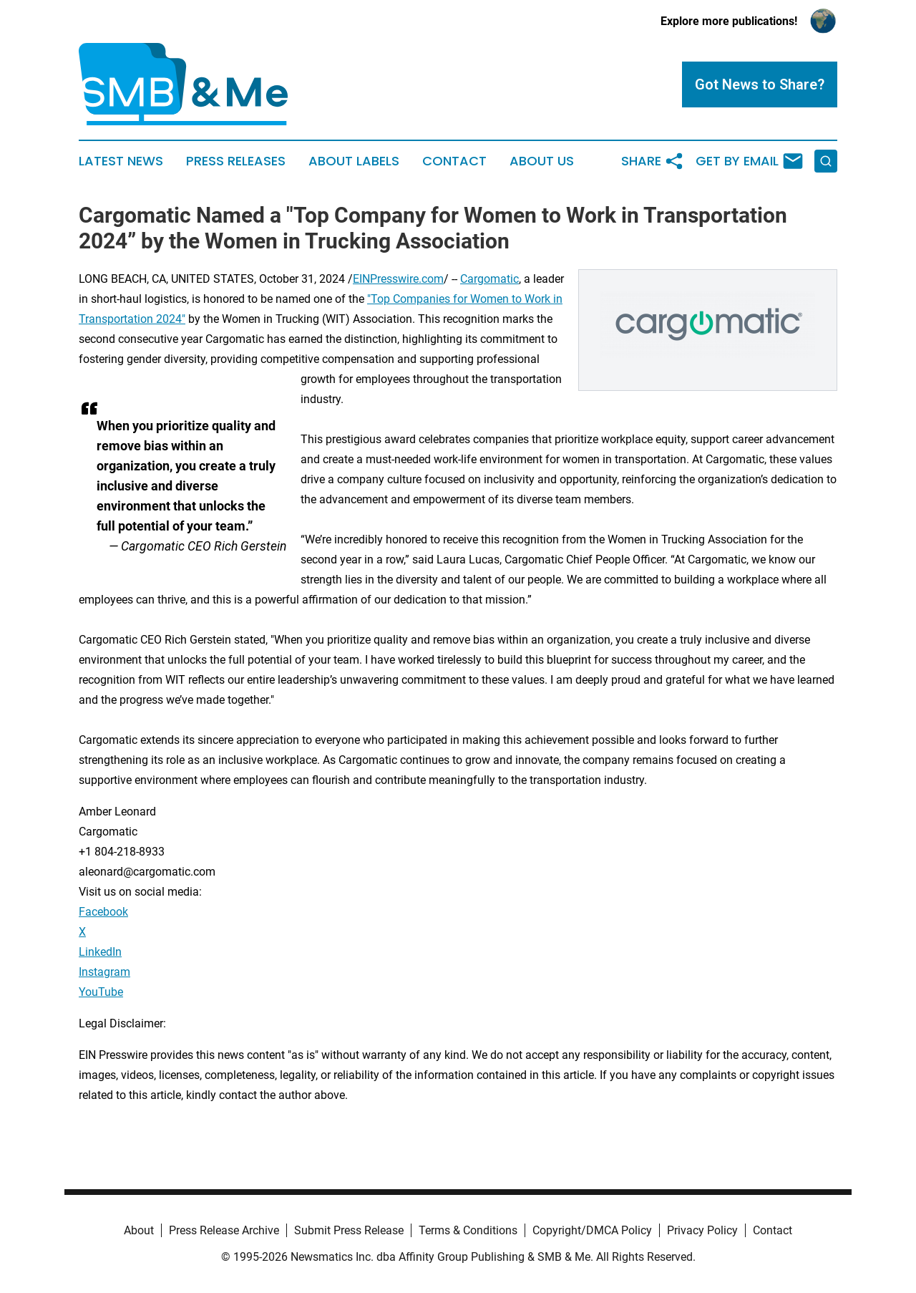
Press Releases (236, 161)
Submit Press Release (349, 1230)
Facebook (103, 912)
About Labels (353, 161)
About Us (542, 161)
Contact (454, 161)
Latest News (121, 161)
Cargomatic (489, 279)
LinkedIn (100, 952)
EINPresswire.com (398, 279)
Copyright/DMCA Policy (592, 1230)
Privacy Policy (702, 1230)
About (139, 1230)
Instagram (104, 972)
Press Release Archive (224, 1230)
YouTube (101, 992)
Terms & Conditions (468, 1230)
